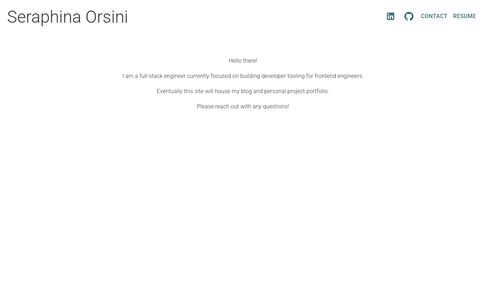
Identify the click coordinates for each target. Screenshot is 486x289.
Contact (434, 16)
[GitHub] (409, 16)
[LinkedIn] (390, 16)
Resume (464, 16)
